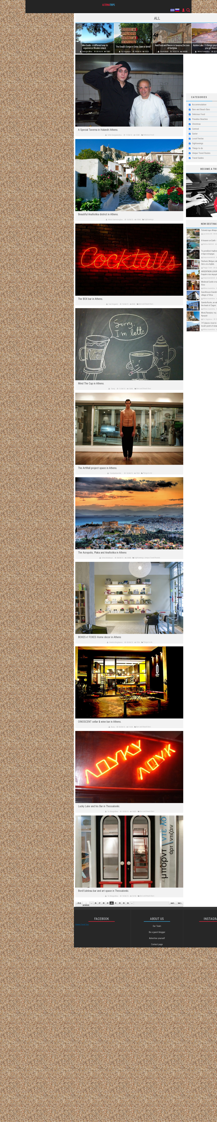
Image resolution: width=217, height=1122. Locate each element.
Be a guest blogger (157, 932)
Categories (199, 97)
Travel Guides (198, 158)
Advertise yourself (157, 938)
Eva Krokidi (170, 51)
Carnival (195, 129)
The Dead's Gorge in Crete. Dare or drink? (136, 46)
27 (99, 903)
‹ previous (86, 904)
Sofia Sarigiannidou (115, 135)
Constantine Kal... (116, 473)
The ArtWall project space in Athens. (97, 468)
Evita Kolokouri (107, 558)
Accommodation (199, 104)
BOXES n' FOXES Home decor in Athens (99, 637)
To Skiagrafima (113, 811)
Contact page (157, 944)
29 (107, 903)
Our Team (157, 926)
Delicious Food (198, 114)
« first (79, 903)
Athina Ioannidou (211, 51)
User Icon (183, 10)
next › (173, 903)
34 (128, 903)
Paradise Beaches (200, 119)
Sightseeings (197, 143)
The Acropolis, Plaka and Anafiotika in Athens (102, 552)
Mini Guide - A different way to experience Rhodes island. (96, 46)
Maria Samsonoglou (115, 219)
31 (116, 903)
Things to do (197, 148)
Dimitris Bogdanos (115, 642)
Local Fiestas (198, 138)
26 (95, 903)
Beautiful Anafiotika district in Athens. (98, 214)
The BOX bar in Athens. (90, 299)
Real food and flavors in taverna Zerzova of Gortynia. (177, 46)
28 (103, 903)
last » (180, 903)
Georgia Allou (88, 51)
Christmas (196, 124)
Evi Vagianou (129, 51)
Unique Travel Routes (201, 153)
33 (124, 903)
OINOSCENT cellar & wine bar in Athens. (99, 721)
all (157, 18)
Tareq (113, 389)
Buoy (113, 727)
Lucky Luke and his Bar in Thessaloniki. (99, 806)
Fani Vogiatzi (113, 304)
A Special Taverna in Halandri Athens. (98, 129)
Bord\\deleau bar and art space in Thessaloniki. (103, 890)
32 (120, 903)
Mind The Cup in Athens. (91, 383)
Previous (78, 38)
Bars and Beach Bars (201, 109)
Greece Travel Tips (82, 924)
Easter (195, 133)
